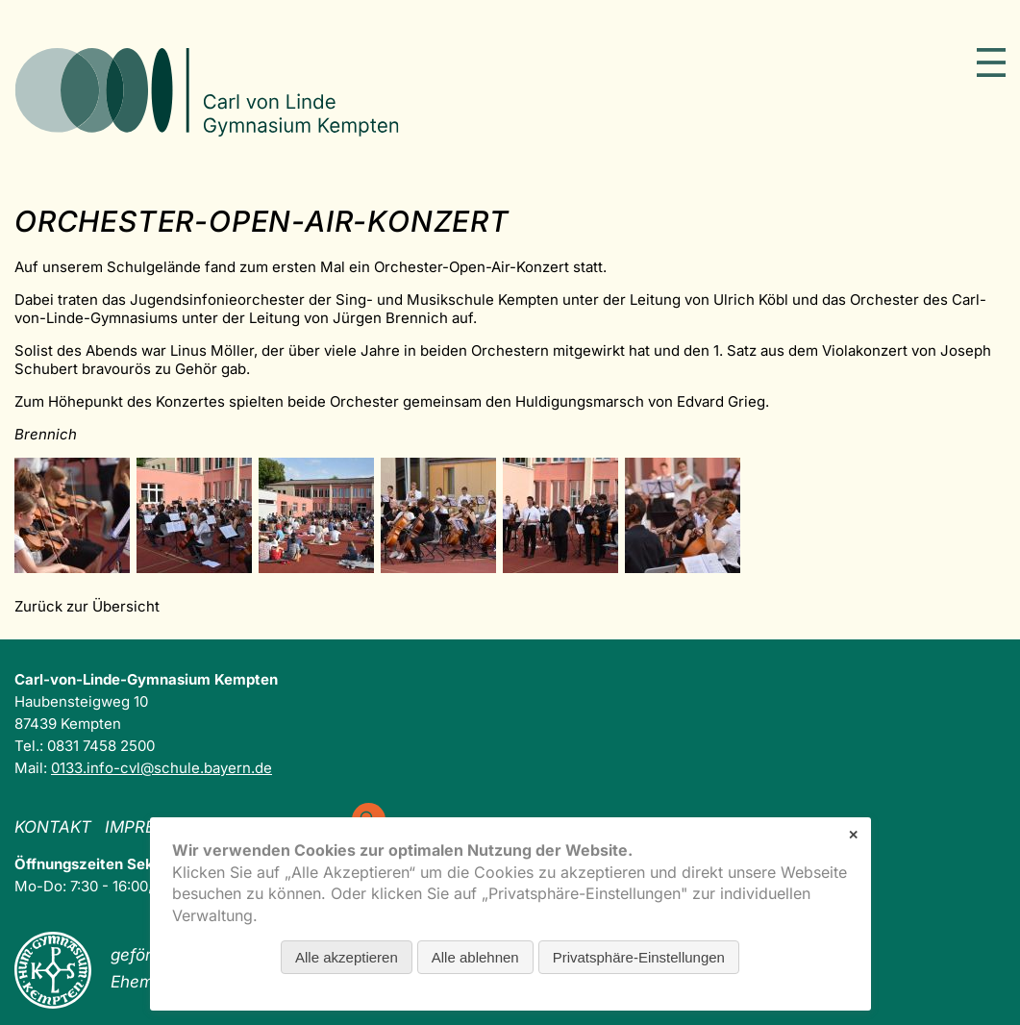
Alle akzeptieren (346, 957)
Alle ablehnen (475, 957)
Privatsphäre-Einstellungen (639, 957)
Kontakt (52, 827)
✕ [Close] (853, 835)
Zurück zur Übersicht (87, 606)
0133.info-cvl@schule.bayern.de (161, 768)
